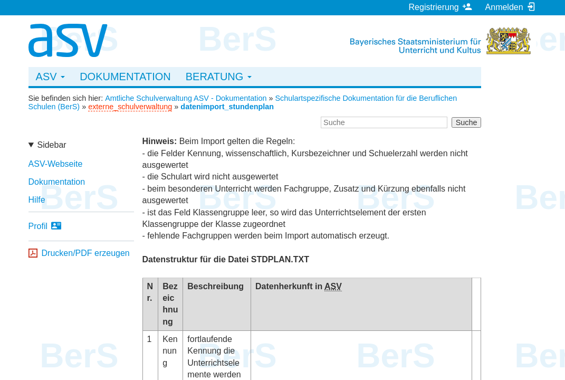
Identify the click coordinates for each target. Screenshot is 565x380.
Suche (466, 122)
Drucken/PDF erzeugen (86, 253)
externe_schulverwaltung (130, 106)
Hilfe (36, 199)
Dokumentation (125, 76)
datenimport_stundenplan (227, 106)
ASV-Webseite (55, 163)
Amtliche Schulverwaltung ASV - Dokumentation (185, 98)
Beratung (219, 76)
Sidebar (51, 144)
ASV (50, 76)
